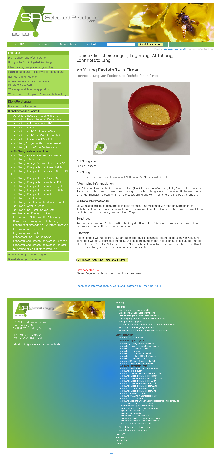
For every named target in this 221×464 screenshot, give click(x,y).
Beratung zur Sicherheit (23, 106)
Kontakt (91, 44)
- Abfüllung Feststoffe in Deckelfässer (34, 147)
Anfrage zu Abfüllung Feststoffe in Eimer (102, 259)
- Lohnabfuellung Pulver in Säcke (31, 237)
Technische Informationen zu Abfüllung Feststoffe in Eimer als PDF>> (119, 286)
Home (110, 453)
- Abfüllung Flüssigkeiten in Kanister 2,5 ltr (37, 186)
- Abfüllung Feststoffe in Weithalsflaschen (37, 155)
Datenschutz (68, 44)
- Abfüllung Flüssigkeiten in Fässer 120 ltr (37, 167)
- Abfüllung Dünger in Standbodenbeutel (36, 143)
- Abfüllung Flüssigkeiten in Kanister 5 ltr (36, 194)
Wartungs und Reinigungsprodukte (29, 89)
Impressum (42, 44)
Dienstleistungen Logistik (175, 48)
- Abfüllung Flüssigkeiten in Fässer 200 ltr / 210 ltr (40, 172)
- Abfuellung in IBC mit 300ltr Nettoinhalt (36, 135)
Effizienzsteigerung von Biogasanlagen (32, 67)
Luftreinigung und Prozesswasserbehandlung (36, 72)
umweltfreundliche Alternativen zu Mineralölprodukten (29, 83)
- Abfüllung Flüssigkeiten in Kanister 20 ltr (37, 190)
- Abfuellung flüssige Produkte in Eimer (35, 115)
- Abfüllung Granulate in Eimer (30, 198)
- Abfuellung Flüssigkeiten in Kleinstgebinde (38, 119)
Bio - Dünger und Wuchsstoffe (27, 57)
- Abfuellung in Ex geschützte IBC (32, 123)
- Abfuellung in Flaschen (26, 127)
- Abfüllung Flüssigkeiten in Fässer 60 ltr (36, 178)
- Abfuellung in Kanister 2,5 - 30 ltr (32, 139)
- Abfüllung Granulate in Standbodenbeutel (38, 202)
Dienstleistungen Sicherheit (25, 259)
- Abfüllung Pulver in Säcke (28, 206)
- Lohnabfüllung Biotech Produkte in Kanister (39, 245)
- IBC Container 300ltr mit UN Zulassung (36, 217)
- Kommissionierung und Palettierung (35, 221)
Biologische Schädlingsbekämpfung (30, 62)
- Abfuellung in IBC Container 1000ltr (33, 131)
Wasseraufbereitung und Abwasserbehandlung (37, 94)
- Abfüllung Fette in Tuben (27, 159)
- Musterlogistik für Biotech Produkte (34, 249)
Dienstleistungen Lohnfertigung (27, 254)
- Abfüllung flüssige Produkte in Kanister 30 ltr (40, 163)
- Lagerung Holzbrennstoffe (28, 229)
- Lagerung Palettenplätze (27, 233)
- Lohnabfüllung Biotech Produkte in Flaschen (39, 241)
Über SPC (19, 44)
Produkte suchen (151, 44)
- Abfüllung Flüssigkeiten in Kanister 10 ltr (37, 182)
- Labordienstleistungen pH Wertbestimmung (40, 225)
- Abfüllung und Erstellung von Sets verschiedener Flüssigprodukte (33, 211)
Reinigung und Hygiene (22, 76)
